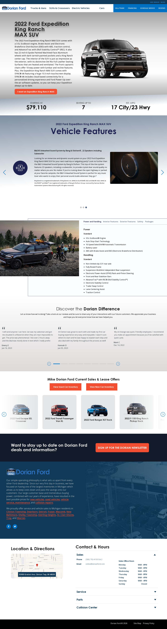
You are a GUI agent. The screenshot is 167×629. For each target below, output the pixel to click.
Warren (21, 518)
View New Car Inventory (102, 387)
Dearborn (32, 511)
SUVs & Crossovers (59, 8)
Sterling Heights (47, 514)
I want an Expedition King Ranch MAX (35, 91)
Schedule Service (147, 8)
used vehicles (52, 499)
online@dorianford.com (95, 564)
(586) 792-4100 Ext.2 (94, 559)
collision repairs (44, 502)
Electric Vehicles (81, 8)
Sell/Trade (119, 8)
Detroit (43, 511)
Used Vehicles (154, 2)
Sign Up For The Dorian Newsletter (122, 447)
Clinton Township (16, 511)
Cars (101, 8)
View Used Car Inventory (65, 387)
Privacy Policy (148, 623)
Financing (132, 8)
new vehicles (37, 499)
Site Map (137, 623)
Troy (8, 518)
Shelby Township (27, 514)
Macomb (60, 511)
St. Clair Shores (65, 514)
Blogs (163, 2)
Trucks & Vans (38, 8)
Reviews (161, 8)
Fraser (51, 511)
